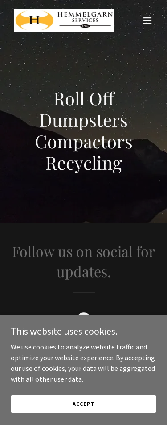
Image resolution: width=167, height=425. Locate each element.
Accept (83, 403)
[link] (61, 20)
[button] (147, 20)
